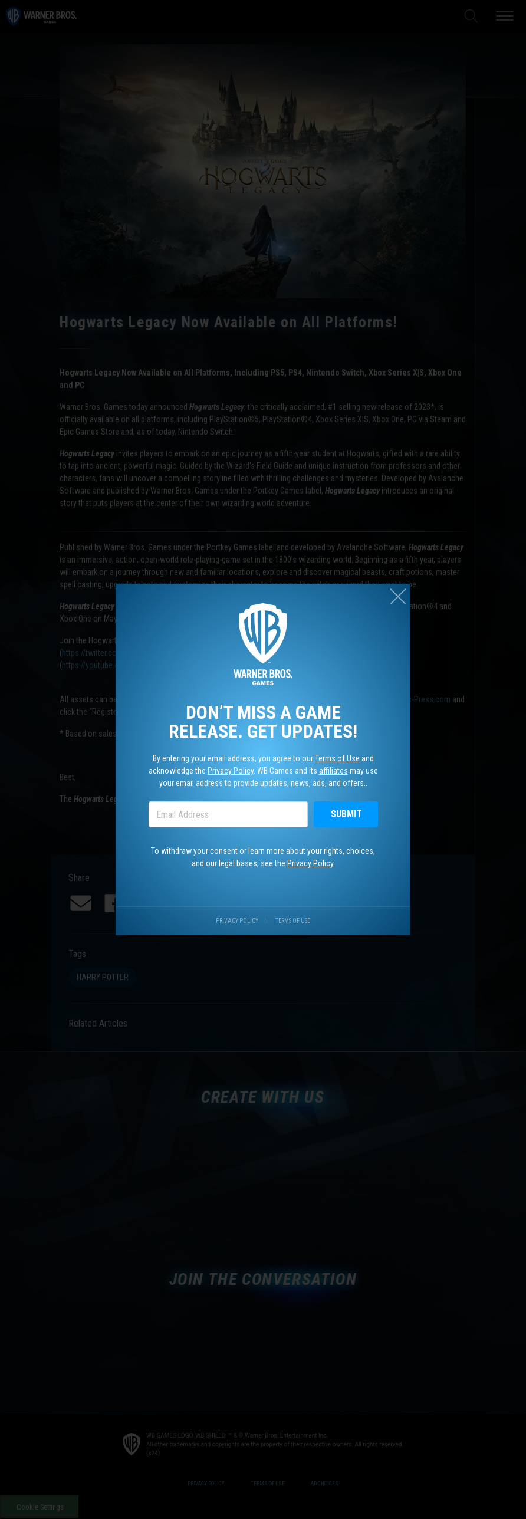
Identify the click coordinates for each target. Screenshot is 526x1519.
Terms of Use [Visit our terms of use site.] (294, 926)
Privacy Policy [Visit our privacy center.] (236, 926)
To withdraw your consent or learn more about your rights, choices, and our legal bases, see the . (263, 860)
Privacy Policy (229, 772)
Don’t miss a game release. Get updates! (263, 720)
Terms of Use (339, 759)
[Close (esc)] (402, 590)
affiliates (336, 772)
